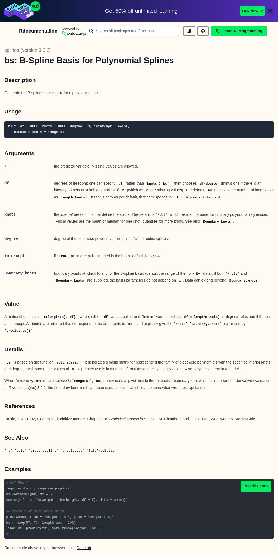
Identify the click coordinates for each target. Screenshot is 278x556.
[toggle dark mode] (189, 31)
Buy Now (252, 11)
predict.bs (73, 451)
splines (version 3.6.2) (27, 50)
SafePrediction (103, 451)
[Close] (270, 10)
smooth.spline (43, 451)
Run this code (255, 486)
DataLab (84, 548)
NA (198, 274)
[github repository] (203, 31)
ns (8, 451)
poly (20, 451)
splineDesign (68, 363)
